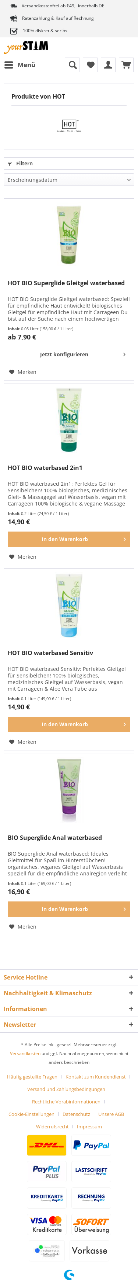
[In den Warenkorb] (69, 539)
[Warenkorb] (126, 65)
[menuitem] (19, 65)
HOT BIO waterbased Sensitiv (50, 653)
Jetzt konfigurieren (82, 353)
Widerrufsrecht (52, 1126)
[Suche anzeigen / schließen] (72, 65)
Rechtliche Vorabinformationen (66, 1101)
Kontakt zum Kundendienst (96, 1076)
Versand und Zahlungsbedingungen (66, 1089)
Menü (19, 64)
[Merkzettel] (90, 65)
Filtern (20, 163)
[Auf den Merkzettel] (22, 372)
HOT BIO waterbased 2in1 (45, 468)
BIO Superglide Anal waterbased (55, 838)
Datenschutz (76, 1114)
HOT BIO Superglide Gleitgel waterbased (66, 283)
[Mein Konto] (108, 65)
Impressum (89, 1126)
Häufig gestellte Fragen (32, 1076)
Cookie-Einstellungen (31, 1114)
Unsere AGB (111, 1114)
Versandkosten (25, 1053)
